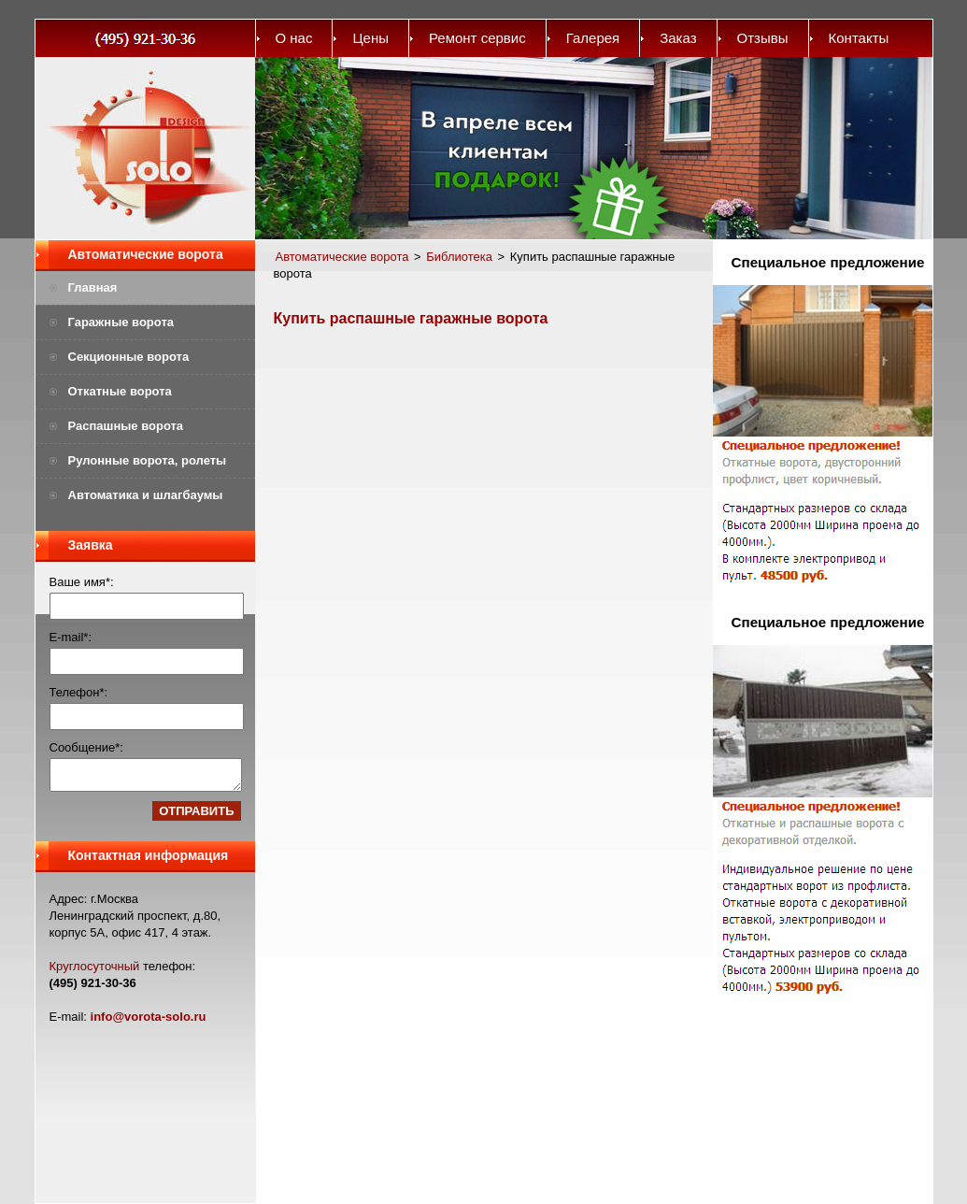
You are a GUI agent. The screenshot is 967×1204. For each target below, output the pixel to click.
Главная (93, 287)
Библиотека (459, 257)
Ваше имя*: (82, 582)
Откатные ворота (120, 391)
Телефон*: (79, 692)
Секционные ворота (129, 357)
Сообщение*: (86, 747)
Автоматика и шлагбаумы (145, 495)
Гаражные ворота (121, 322)
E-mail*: (71, 637)
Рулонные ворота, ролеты (147, 460)
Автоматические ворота (145, 254)
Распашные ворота (126, 426)
